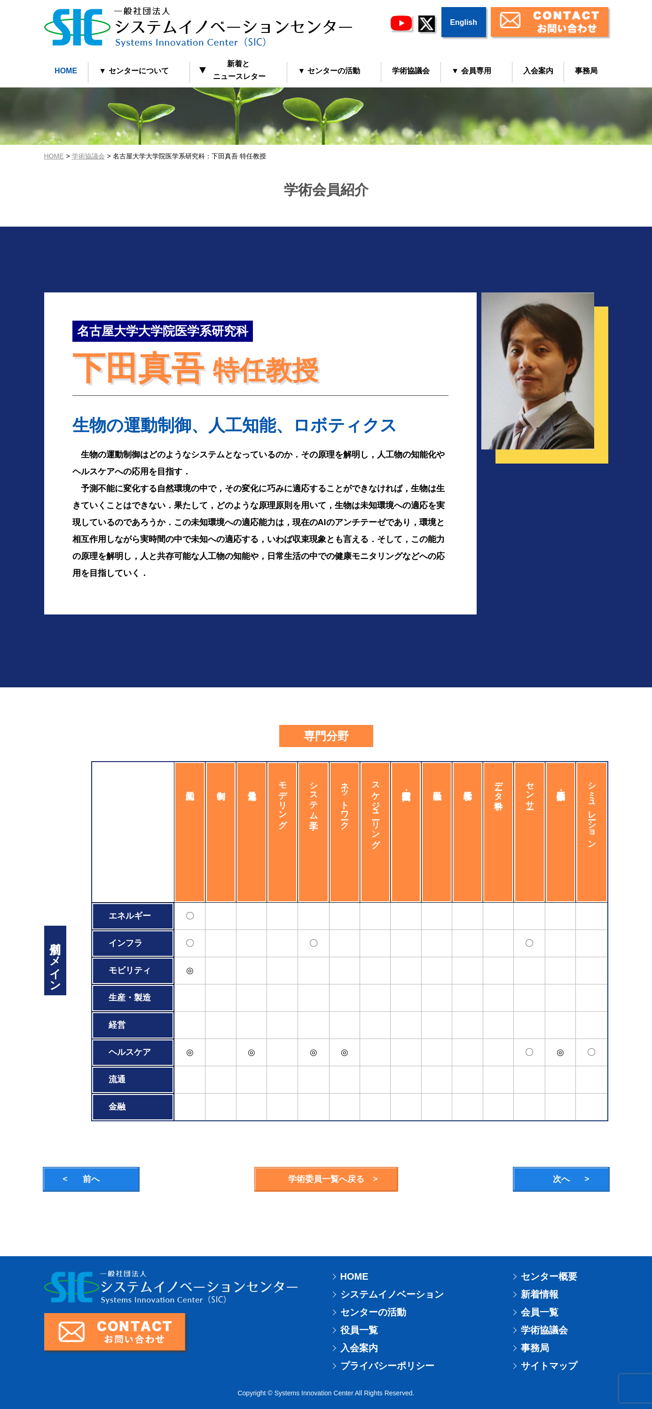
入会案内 (538, 71)
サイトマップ (549, 1366)
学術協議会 (411, 71)
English (463, 22)
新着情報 (539, 1294)
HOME (66, 71)
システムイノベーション (392, 1294)
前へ (91, 1179)
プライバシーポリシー (387, 1366)
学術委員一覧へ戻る (326, 1179)
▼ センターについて (133, 71)
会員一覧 (539, 1312)
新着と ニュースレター (233, 70)
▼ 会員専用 (471, 71)
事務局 (586, 71)
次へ (561, 1179)
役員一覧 (359, 1330)
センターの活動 (373, 1312)
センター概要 (549, 1276)
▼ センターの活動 (329, 71)
